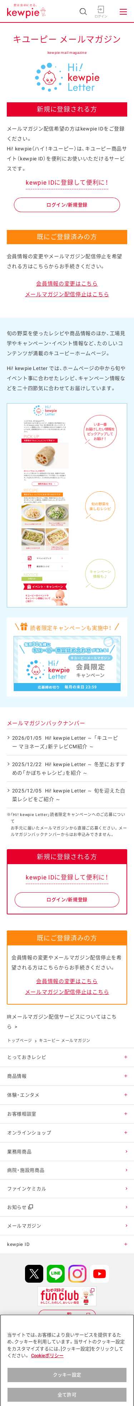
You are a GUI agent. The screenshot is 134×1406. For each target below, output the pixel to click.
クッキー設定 (67, 1379)
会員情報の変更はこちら (67, 284)
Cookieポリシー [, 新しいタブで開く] (47, 1360)
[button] (126, 1057)
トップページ (19, 1040)
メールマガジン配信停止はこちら (67, 294)
